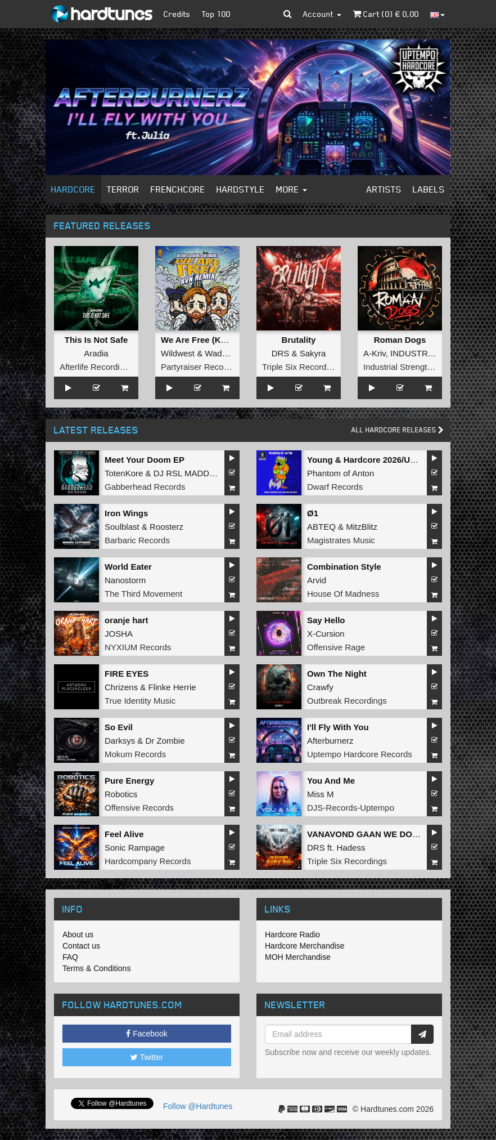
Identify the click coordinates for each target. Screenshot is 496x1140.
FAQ (70, 957)
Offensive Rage (336, 647)
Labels (429, 189)
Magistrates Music (341, 540)
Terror (123, 189)
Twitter (146, 1057)
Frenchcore (178, 189)
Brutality (299, 340)
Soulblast (122, 526)
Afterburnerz (330, 740)
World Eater (128, 566)
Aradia (96, 353)
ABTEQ (321, 526)
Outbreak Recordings (347, 700)
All (397, 430)
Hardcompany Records (148, 861)
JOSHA (119, 633)
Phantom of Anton (340, 473)
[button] (287, 14)
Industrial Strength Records (414, 367)
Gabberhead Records (145, 486)
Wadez (218, 353)
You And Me (331, 780)
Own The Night (337, 673)
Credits (177, 14)
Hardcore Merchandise (305, 945)
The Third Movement (143, 593)
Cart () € (386, 14)
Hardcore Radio (292, 934)
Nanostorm (125, 580)
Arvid (316, 580)
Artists (384, 189)
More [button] (291, 189)
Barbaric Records (137, 540)
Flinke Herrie (172, 687)
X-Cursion (326, 633)
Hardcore (73, 189)
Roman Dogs (400, 340)
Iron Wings (126, 513)
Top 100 (216, 14)
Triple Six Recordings (302, 367)
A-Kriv (374, 353)
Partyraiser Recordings (204, 367)
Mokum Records (135, 754)
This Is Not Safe (96, 340)
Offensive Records (139, 807)
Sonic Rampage (135, 847)
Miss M (320, 794)
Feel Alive (124, 834)
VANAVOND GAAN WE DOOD (366, 834)
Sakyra (313, 353)
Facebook (146, 1033)
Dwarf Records (335, 486)
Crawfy (320, 687)
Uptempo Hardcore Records (359, 754)
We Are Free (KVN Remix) (212, 340)
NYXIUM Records (138, 647)
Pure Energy (129, 780)
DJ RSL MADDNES (190, 473)
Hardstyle (241, 189)
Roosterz (166, 526)
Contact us (81, 945)
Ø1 (312, 513)
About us (77, 934)
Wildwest (178, 353)
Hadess (351, 847)
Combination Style (344, 566)
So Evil (119, 727)
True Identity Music (140, 700)
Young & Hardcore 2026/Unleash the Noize (391, 459)
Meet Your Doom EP (144, 459)
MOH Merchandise (298, 957)
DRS (281, 353)
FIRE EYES (126, 673)
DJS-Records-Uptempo (350, 807)
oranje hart (126, 620)
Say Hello (326, 620)
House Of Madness (343, 593)
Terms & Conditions (96, 968)
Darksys (120, 740)
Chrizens (121, 687)
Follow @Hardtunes (197, 1106)
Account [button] (322, 14)
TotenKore (124, 473)
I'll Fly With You (338, 727)
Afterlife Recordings (96, 367)
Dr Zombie (165, 740)
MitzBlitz (361, 526)
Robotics (121, 794)
